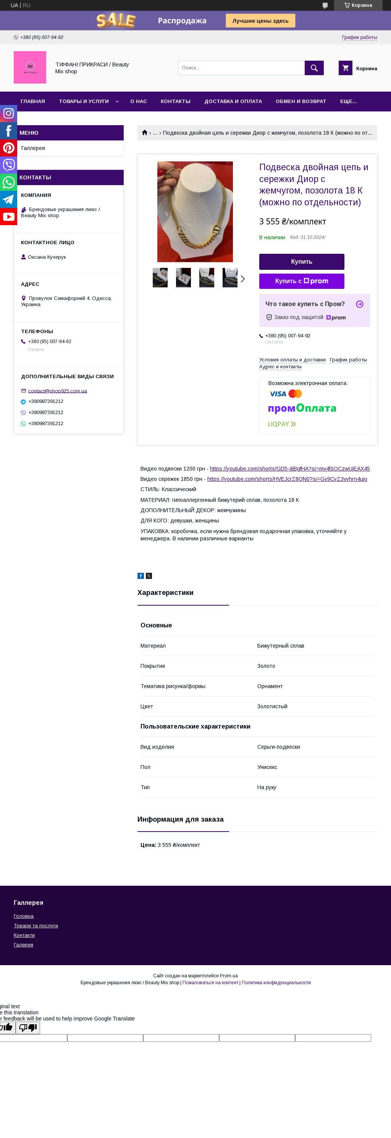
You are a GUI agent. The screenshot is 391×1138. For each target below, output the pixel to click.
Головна (24, 916)
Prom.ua (229, 975)
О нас (138, 101)
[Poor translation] (28, 1028)
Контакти (24, 935)
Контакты (176, 101)
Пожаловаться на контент (210, 982)
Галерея (23, 945)
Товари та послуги (36, 925)
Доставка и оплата (233, 101)
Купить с (301, 281)
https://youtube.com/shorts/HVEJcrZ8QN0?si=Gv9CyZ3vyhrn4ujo (287, 479)
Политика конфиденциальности (276, 982)
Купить (302, 261)
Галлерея (33, 148)
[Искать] (314, 68)
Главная (33, 101)
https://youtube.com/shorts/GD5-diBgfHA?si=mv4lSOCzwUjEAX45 (290, 469)
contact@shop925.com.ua (57, 390)
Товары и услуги (84, 101)
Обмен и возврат (301, 101)
